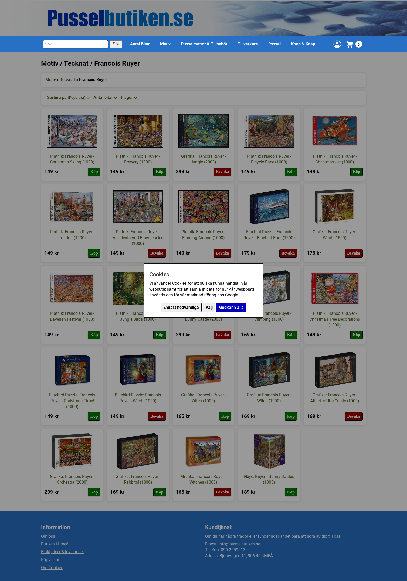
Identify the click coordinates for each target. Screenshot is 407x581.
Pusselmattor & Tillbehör (204, 44)
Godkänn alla (231, 307)
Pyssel (274, 44)
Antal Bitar (140, 44)
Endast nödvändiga (181, 307)
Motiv (165, 44)
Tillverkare (248, 44)
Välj (209, 307)
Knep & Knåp (303, 44)
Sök (116, 44)
